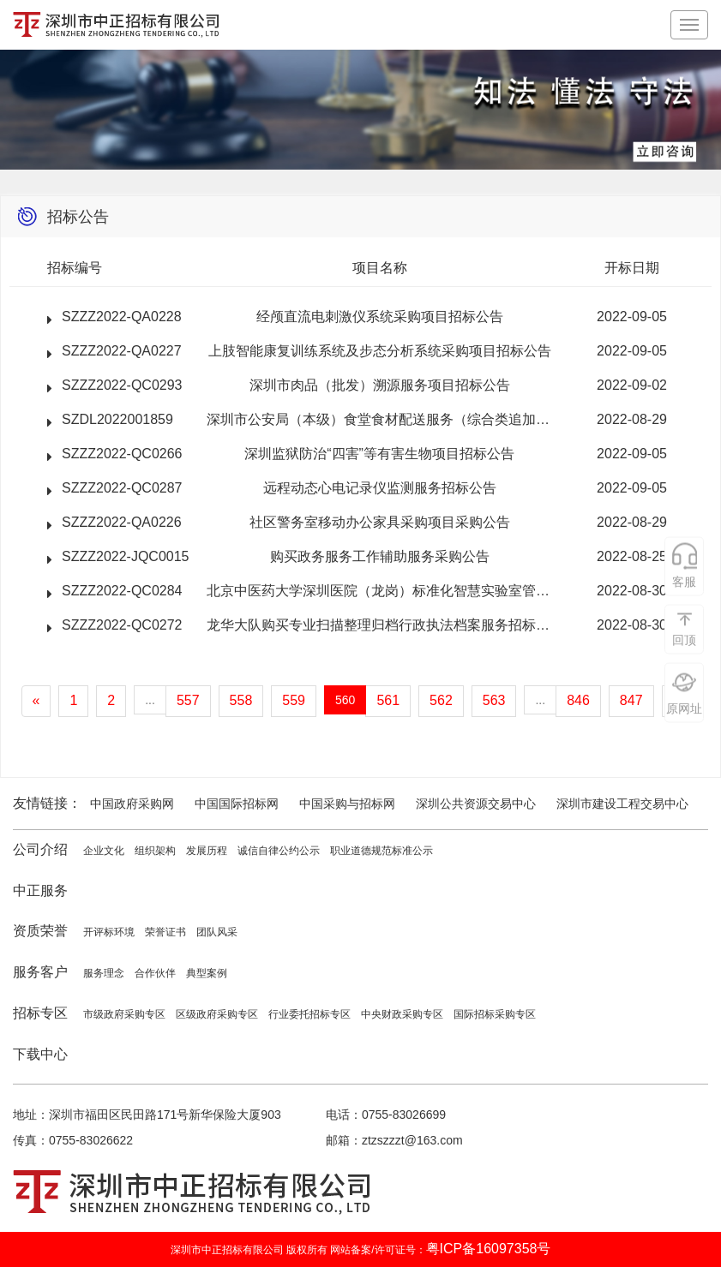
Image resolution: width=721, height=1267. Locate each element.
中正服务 (40, 890)
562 (441, 700)
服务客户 (40, 972)
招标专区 (40, 1013)
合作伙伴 (155, 973)
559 (293, 700)
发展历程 (206, 851)
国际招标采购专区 (495, 1014)
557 (188, 700)
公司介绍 (40, 849)
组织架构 (155, 851)
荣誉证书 (165, 932)
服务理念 (103, 973)
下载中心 (40, 1054)
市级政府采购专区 (124, 1014)
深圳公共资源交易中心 (476, 803)
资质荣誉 (40, 930)
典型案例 (206, 973)
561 (388, 700)
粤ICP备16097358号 (488, 1248)
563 (494, 700)
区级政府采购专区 (217, 1014)
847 (631, 700)
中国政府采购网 (132, 803)
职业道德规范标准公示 (381, 851)
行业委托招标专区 (309, 1014)
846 (578, 700)
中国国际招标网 (237, 803)
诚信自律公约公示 (278, 851)
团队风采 (216, 932)
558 (241, 700)
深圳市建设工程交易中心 (622, 803)
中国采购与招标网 (347, 803)
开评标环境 (109, 932)
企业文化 (103, 851)
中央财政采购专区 (402, 1014)
